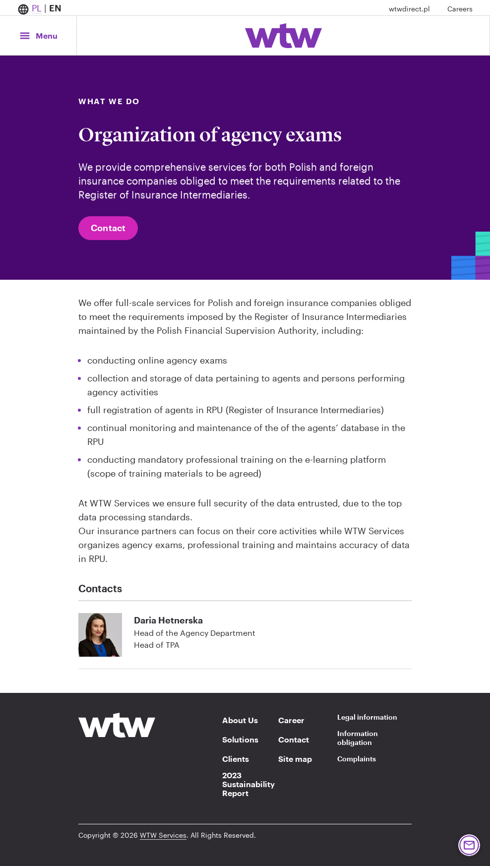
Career (291, 720)
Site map (295, 758)
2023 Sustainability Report (245, 784)
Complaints (356, 758)
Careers (460, 8)
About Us (240, 720)
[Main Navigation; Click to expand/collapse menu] (38, 35)
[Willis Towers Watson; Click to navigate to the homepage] (283, 35)
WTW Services (163, 835)
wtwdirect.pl (409, 8)
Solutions (240, 739)
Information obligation (357, 737)
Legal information (367, 717)
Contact (108, 227)
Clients (235, 758)
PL (37, 7)
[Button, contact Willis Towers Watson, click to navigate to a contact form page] (469, 845)
